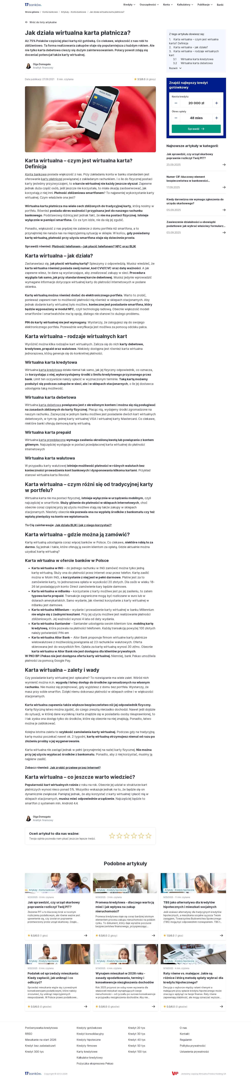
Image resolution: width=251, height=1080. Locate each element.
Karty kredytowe (87, 1051)
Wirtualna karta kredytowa (197, 59)
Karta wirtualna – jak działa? (191, 47)
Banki (220, 4)
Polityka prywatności (192, 1045)
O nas (183, 1027)
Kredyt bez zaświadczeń (40, 1045)
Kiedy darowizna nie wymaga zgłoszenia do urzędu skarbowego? (195, 201)
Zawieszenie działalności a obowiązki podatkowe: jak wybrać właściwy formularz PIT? (195, 224)
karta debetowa (50, 405)
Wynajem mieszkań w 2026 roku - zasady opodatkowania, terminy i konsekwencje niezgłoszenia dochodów (125, 978)
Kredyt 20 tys (136, 1027)
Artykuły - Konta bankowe (73, 12)
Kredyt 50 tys (136, 1045)
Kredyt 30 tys (136, 1033)
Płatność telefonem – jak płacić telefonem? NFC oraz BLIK (94, 246)
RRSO (28, 1033)
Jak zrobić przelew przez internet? (75, 767)
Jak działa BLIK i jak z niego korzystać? (83, 525)
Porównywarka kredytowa (41, 1027)
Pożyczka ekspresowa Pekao (95, 1063)
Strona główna (32, 12)
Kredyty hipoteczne (89, 1039)
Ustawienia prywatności (194, 1051)
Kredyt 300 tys (34, 1051)
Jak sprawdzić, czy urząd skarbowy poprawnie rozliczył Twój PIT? (190, 156)
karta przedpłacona (52, 440)
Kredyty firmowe (87, 1045)
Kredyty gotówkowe (89, 1027)
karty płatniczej (51, 179)
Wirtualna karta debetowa (197, 63)
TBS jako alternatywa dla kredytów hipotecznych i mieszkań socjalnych (189, 905)
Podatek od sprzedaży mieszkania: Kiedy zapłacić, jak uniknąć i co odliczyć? (53, 978)
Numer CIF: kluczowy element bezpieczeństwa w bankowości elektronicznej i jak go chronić (187, 179)
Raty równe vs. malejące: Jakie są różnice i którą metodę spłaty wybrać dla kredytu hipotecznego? (193, 978)
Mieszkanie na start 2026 (40, 1039)
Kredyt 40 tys (136, 1039)
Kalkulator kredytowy (90, 1057)
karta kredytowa (50, 370)
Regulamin (186, 1039)
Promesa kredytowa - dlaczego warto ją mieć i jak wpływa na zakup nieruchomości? (125, 907)
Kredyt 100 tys (137, 1051)
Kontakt (184, 1033)
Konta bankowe (50, 12)
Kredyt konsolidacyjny (90, 1033)
